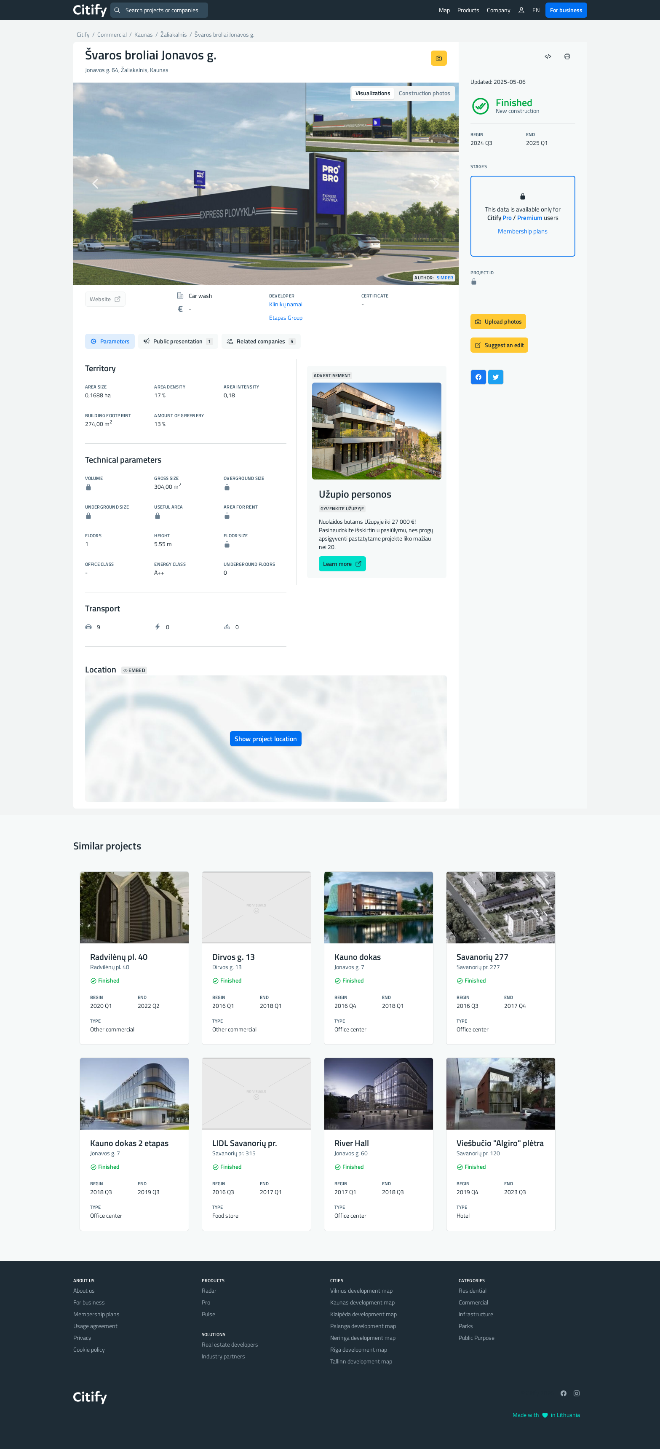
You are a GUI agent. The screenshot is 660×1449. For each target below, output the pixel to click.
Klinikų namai (285, 304)
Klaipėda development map (363, 1314)
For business (566, 9)
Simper (445, 278)
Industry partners (223, 1356)
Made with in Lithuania (546, 1414)
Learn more (342, 563)
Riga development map (358, 1349)
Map (444, 9)
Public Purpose (476, 1337)
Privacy (82, 1337)
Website (105, 299)
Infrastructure (476, 1314)
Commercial (473, 1302)
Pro (206, 1302)
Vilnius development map (361, 1290)
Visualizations (372, 92)
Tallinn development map (361, 1361)
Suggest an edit (499, 344)
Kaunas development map (362, 1302)
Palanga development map (363, 1325)
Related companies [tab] (261, 341)
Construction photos (424, 92)
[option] (266, 184)
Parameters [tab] (110, 341)
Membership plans (523, 231)
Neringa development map (362, 1337)
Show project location (266, 739)
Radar (209, 1290)
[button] (102, 184)
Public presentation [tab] (178, 341)
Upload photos (498, 321)
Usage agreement (95, 1325)
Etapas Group (285, 317)
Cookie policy (89, 1349)
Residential (472, 1290)
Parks (466, 1325)
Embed (134, 670)
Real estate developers (230, 1344)
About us (84, 1290)
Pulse (208, 1314)
